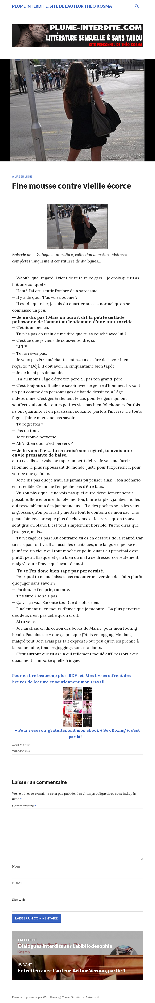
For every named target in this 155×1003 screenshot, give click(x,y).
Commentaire (24, 806)
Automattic (93, 997)
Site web (18, 900)
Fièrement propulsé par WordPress (35, 997)
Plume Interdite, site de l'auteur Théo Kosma (62, 6)
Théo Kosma (21, 751)
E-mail (17, 883)
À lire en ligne (22, 176)
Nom (16, 866)
